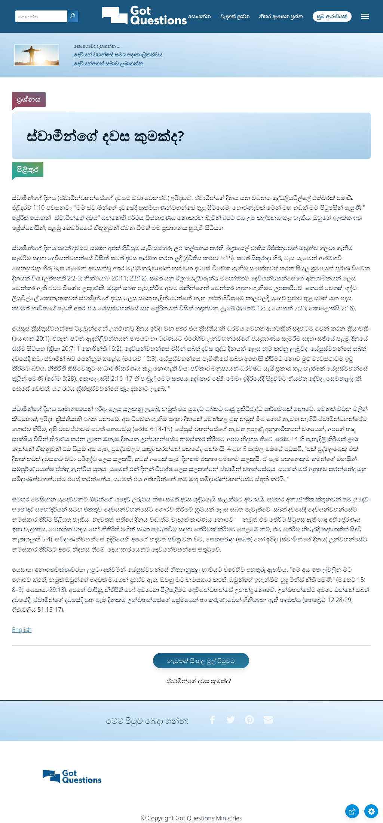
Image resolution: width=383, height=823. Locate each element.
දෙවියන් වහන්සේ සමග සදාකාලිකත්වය (118, 54)
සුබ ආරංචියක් (332, 16)
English (21, 630)
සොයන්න (199, 16)
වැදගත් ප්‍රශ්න (234, 16)
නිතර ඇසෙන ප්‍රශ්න (281, 16)
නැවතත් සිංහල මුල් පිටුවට (201, 661)
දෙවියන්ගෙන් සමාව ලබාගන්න (108, 63)
